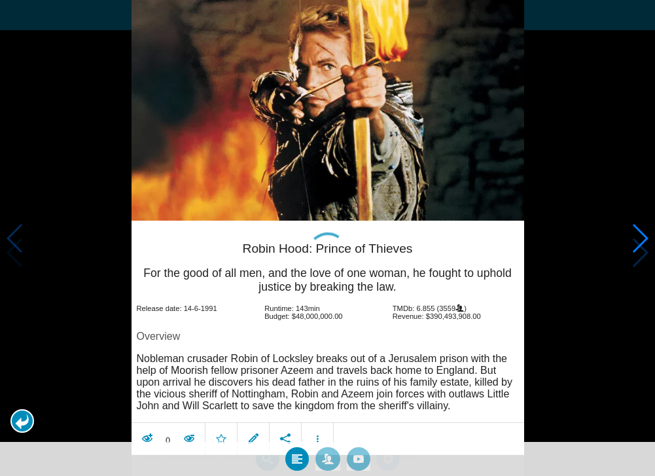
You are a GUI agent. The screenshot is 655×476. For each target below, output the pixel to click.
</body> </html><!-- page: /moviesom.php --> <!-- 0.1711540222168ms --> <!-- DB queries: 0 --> (327, 238)
